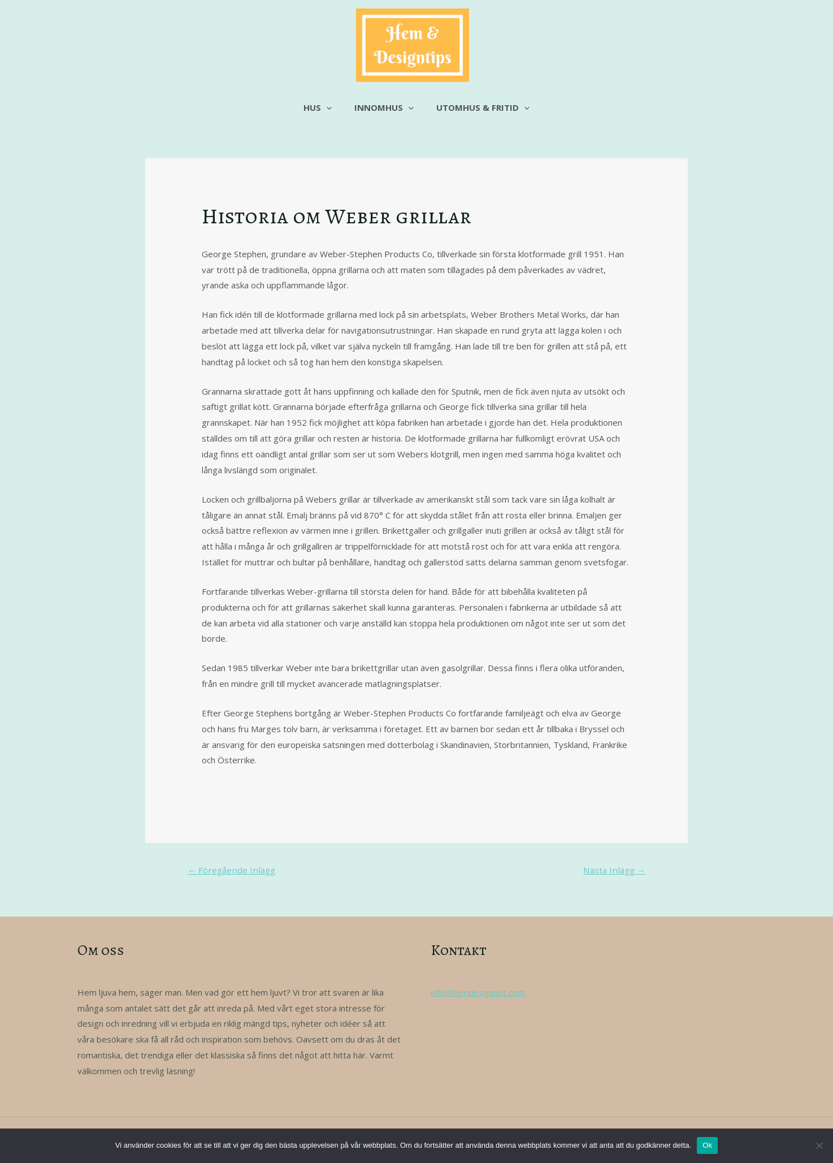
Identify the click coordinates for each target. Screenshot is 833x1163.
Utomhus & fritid (477, 107)
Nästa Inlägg (612, 870)
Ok (707, 1145)
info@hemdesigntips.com (479, 993)
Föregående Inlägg (234, 870)
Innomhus (384, 107)
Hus (323, 107)
